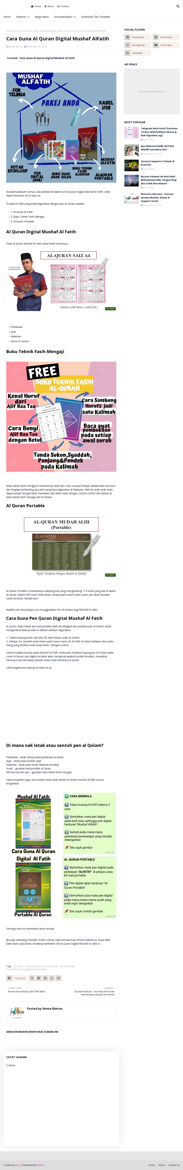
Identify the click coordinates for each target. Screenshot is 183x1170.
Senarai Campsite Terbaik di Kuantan (157, 163)
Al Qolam (18, 966)
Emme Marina (16, 46)
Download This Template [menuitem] (95, 16)
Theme (40, 1165)
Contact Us (173, 1165)
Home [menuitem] (7, 16)
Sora (17, 1165)
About (49, 6)
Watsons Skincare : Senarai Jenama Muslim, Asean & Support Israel (157, 197)
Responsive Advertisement (152, 91)
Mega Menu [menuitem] (42, 16)
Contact (63, 6)
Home (36, 6)
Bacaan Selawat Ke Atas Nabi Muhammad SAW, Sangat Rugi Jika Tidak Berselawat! (159, 180)
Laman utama (13, 30)
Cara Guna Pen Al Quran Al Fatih (41, 966)
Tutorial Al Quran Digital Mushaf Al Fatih (42, 30)
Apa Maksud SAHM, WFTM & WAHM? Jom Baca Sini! (157, 147)
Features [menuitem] (21, 16)
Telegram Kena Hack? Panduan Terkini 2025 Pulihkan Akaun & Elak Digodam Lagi (159, 132)
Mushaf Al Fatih (67, 966)
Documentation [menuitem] (63, 16)
